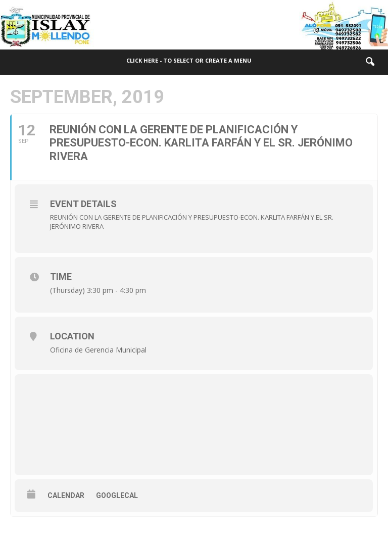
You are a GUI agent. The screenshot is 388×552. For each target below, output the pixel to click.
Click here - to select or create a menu (189, 60)
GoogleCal (117, 495)
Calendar (65, 495)
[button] (370, 62)
